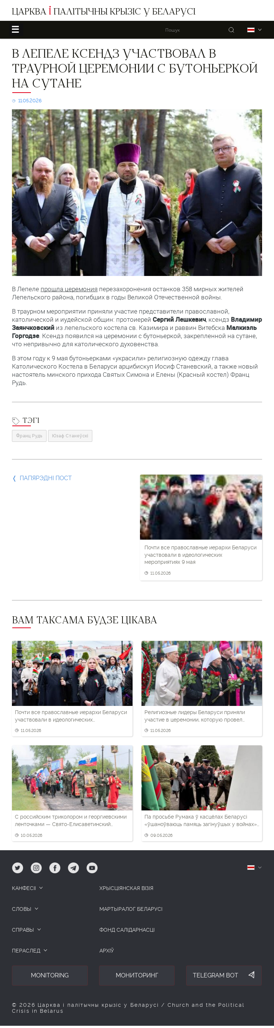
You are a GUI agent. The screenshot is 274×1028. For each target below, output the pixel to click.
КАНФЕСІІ (24, 888)
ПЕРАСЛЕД (26, 951)
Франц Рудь (29, 435)
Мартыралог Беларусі (130, 909)
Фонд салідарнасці (126, 930)
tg (70, 865)
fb (52, 865)
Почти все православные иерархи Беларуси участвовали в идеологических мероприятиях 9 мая (200, 554)
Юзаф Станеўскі (70, 435)
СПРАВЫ (23, 930)
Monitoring (49, 975)
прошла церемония (69, 289)
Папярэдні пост (46, 478)
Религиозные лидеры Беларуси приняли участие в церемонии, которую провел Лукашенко (194, 716)
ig (33, 865)
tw (15, 865)
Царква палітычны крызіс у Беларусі (103, 12)
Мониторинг (137, 975)
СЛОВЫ (21, 909)
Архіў (106, 951)
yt (89, 865)
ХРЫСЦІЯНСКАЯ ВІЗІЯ (126, 888)
